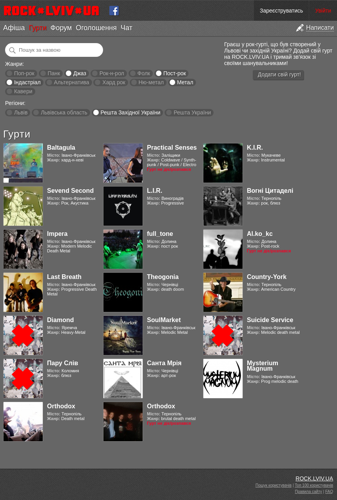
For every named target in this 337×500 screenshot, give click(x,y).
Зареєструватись (281, 10)
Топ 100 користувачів (314, 485)
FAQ (329, 491)
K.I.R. (255, 147)
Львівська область (64, 112)
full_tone (160, 233)
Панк (53, 73)
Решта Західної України (130, 112)
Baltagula (61, 147)
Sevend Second (70, 190)
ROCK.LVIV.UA (314, 478)
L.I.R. (154, 190)
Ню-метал (150, 82)
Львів (20, 112)
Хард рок (113, 82)
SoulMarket (164, 320)
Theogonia (163, 277)
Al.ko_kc (260, 233)
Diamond (60, 320)
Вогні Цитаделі (270, 190)
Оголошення (96, 28)
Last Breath (64, 277)
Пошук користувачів (273, 485)
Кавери (23, 91)
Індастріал (27, 82)
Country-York (266, 277)
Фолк (144, 73)
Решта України (192, 112)
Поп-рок (24, 73)
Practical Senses (172, 147)
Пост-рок (174, 73)
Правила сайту (308, 491)
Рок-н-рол (112, 73)
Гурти (37, 28)
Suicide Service (270, 320)
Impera (57, 233)
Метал (185, 82)
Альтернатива (71, 82)
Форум (61, 28)
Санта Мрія (164, 363)
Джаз (79, 73)
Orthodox (61, 406)
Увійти (323, 10)
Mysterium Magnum (262, 366)
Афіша (14, 28)
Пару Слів (62, 363)
